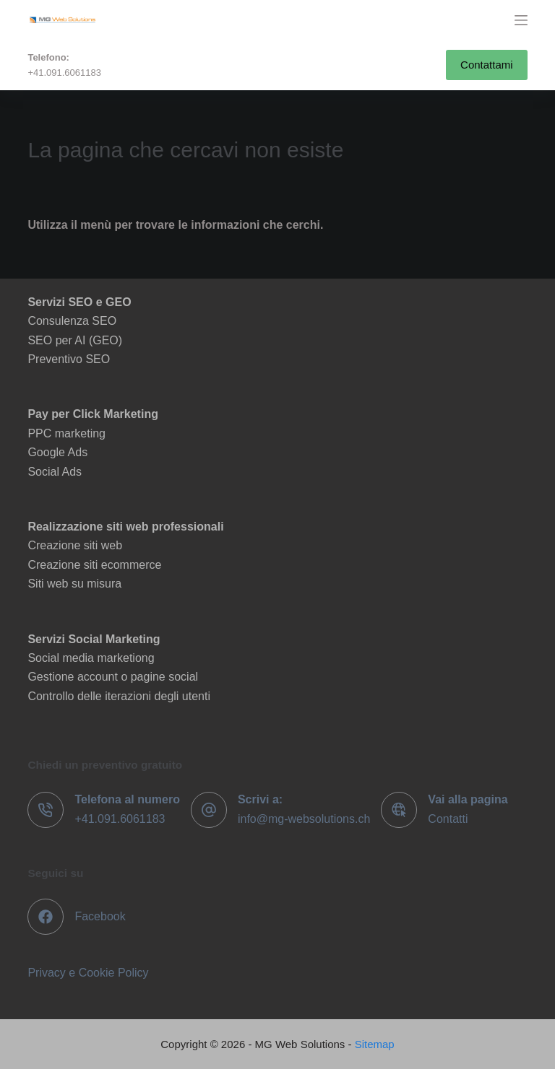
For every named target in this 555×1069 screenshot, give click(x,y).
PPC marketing (66, 433)
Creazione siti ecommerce (94, 565)
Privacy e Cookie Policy (87, 973)
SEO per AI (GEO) (74, 340)
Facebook (99, 916)
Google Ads (57, 452)
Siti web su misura (74, 583)
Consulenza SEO (71, 321)
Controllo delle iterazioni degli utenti (118, 696)
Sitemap (375, 1044)
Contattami (486, 64)
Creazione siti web (74, 545)
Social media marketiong (90, 658)
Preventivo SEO (68, 359)
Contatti (448, 819)
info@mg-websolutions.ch (304, 819)
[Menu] (521, 20)
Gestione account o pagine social (112, 677)
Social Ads (54, 472)
